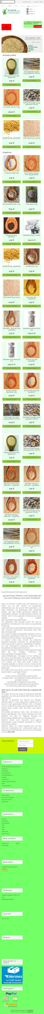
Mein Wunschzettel (8, 797)
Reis (3, 829)
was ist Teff (5, 918)
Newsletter (5, 771)
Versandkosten (6, 786)
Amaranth (5, 821)
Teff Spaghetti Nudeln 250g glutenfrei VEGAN (31, 72)
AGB (3, 783)
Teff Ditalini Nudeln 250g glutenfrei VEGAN (31, 418)
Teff (3, 825)
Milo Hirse (5, 831)
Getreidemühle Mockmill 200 (11, 360)
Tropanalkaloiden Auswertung (11, 766)
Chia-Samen (5, 833)
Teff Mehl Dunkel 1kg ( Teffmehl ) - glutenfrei (11, 484)
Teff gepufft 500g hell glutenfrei (11, 76)
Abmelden (5, 801)
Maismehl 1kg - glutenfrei (31, 298)
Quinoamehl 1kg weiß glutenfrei (31, 391)
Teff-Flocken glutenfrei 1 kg (31, 546)
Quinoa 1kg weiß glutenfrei (31, 360)
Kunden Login (38, 2)
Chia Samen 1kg (31, 204)
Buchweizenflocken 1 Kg (11, 204)
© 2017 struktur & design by (22, 1012)
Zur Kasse (37, 26)
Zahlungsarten (6, 773)
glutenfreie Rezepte (8, 899)
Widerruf (4, 769)
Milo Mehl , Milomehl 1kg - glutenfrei (11, 329)
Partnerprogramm (7, 775)
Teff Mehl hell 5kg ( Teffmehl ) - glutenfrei (11, 515)
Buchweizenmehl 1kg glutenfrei (31, 577)
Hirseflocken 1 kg (32, 266)
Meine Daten (6, 795)
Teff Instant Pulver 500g (31, 138)
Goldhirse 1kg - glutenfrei (11, 138)
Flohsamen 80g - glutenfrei (11, 236)
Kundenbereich (8, 790)
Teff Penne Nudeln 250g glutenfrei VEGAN (31, 103)
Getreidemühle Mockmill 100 (31, 329)
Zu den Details (11, 85)
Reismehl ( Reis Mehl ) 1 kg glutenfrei (11, 577)
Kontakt (4, 777)
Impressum (5, 779)
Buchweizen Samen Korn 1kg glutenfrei (32, 173)
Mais (3, 827)
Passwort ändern (7, 799)
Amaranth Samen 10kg (11, 107)
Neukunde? (27, 2)
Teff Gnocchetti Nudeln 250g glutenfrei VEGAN (31, 449)
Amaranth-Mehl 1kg (11, 173)
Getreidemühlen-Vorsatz (31, 235)
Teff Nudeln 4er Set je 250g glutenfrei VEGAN (11, 418)
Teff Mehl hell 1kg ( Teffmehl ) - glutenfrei (31, 484)
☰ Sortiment (6, 27)
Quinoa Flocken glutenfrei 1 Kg (11, 391)
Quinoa (4, 819)
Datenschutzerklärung (8, 781)
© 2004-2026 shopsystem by (22, 1010)
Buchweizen (5, 823)
